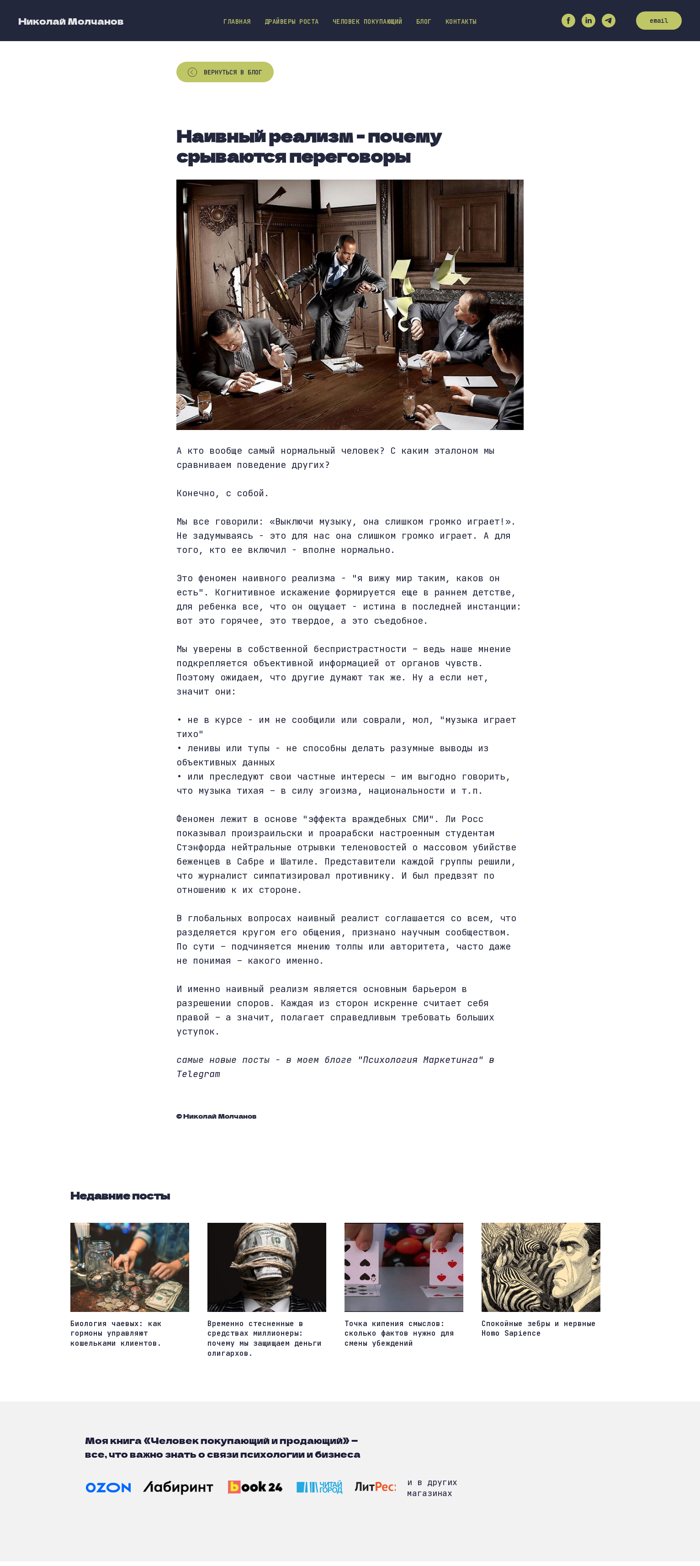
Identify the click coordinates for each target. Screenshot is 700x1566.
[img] (108, 1492)
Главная (237, 21)
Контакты (461, 21)
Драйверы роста (292, 21)
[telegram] (608, 20)
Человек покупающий (368, 21)
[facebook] (568, 20)
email (659, 20)
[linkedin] (588, 20)
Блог (424, 21)
